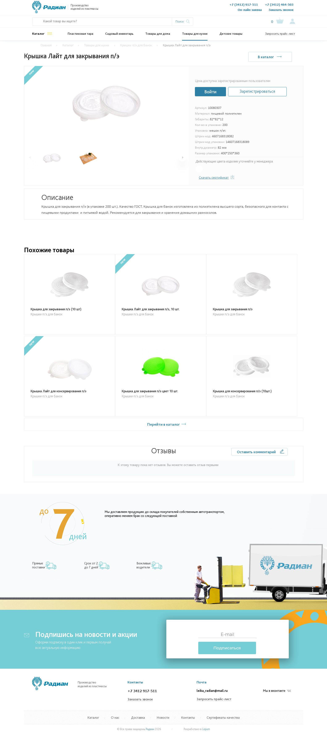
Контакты (195, 8)
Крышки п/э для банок (136, 45)
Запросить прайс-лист (280, 34)
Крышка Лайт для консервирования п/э (58, 391)
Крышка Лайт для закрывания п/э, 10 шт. (151, 309)
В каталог (266, 57)
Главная (46, 45)
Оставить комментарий (256, 452)
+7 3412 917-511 (142, 691)
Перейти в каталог (163, 424)
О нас (123, 8)
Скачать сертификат (214, 178)
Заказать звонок (281, 10)
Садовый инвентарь (119, 34)
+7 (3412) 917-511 (243, 4)
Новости (179, 8)
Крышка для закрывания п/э (232, 309)
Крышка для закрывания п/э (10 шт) (55, 309)
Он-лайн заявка (250, 10)
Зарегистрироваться (257, 91)
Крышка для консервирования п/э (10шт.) (242, 391)
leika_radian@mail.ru (212, 691)
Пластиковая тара (80, 34)
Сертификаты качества (223, 717)
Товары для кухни (194, 34)
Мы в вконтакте (277, 691)
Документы (139, 8)
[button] (182, 157)
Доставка (138, 717)
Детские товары (230, 34)
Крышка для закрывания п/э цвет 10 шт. (150, 391)
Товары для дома (157, 34)
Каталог (38, 34)
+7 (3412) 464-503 (279, 4)
